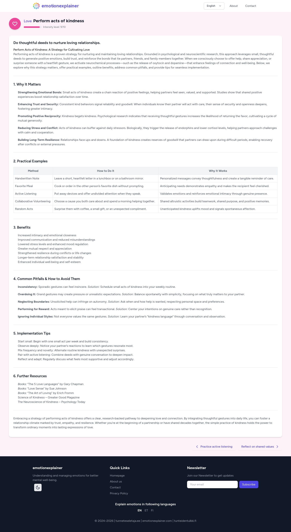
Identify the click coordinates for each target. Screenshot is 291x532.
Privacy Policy (119, 493)
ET (146, 510)
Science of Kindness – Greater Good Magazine (48, 397)
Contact (250, 6)
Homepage (117, 475)
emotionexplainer (56, 6)
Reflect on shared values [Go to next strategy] (260, 446)
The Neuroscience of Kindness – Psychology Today (51, 402)
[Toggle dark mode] (38, 487)
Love (28, 21)
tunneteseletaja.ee (128, 521)
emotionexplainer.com (157, 521)
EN (140, 510)
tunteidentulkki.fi (185, 521)
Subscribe (248, 484)
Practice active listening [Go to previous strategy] (213, 446)
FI (152, 510)
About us (116, 481)
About (234, 6)
